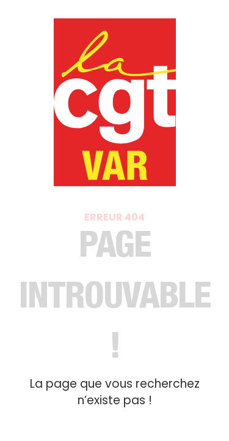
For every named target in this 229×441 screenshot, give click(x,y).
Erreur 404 (114, 217)
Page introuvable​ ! (114, 299)
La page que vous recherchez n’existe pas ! (115, 392)
